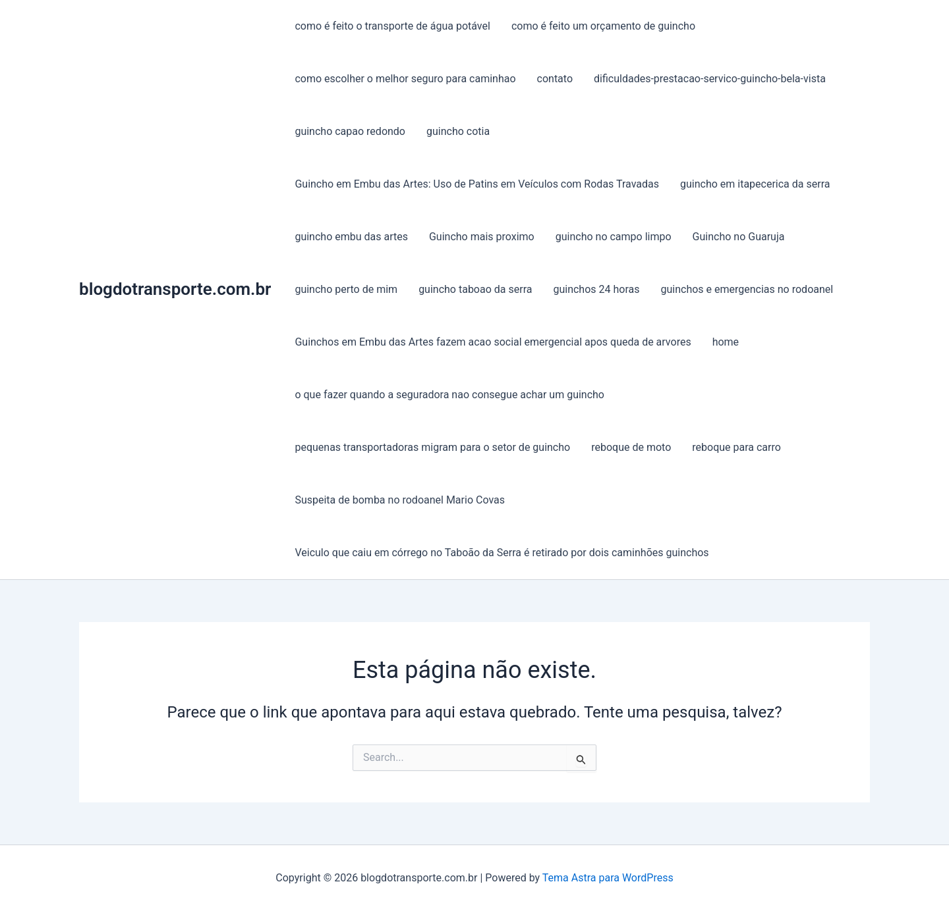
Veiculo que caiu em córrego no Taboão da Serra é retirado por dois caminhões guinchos (501, 552)
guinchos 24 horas (596, 289)
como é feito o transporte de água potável (392, 26)
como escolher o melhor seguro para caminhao (405, 78)
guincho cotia (458, 131)
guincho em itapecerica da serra (755, 184)
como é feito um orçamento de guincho (603, 26)
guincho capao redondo (350, 131)
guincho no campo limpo (614, 236)
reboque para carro (736, 447)
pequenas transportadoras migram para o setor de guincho (432, 447)
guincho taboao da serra (475, 289)
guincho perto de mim (346, 289)
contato (555, 78)
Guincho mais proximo (481, 236)
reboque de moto (631, 447)
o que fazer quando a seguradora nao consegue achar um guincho (449, 394)
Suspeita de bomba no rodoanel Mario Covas (400, 500)
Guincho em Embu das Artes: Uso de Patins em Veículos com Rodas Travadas (477, 184)
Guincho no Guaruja (739, 236)
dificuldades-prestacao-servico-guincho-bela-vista (710, 78)
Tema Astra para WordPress (608, 878)
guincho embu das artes (351, 236)
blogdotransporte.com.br (175, 289)
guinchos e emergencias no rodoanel (746, 289)
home (725, 342)
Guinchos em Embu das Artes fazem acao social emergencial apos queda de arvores (493, 342)
